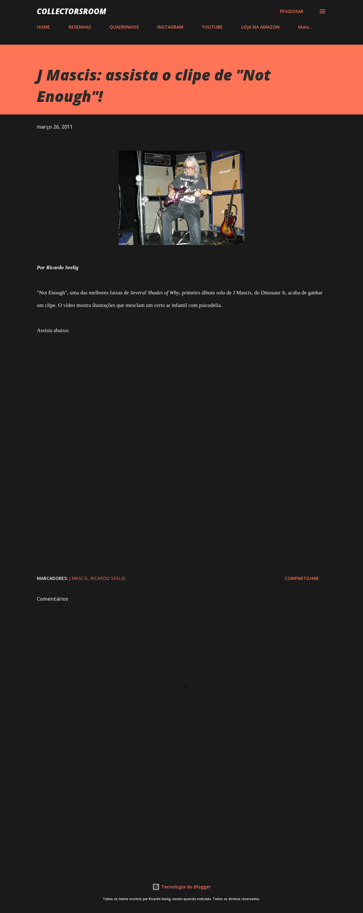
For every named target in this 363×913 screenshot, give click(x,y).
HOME (43, 27)
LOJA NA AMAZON (260, 27)
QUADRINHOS (124, 27)
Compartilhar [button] (302, 578)
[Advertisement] (181, 812)
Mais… (305, 27)
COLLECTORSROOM (71, 11)
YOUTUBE (212, 27)
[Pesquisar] (292, 11)
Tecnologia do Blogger (181, 887)
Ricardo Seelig (108, 578)
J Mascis (78, 578)
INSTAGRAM (170, 27)
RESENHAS (80, 27)
